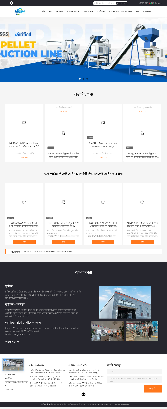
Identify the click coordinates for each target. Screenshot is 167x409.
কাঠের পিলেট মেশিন (36, 365)
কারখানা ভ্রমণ (88, 11)
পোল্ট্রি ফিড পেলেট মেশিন (77, 365)
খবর (137, 11)
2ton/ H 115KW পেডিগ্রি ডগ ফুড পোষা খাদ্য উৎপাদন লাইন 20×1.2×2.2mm (103, 145)
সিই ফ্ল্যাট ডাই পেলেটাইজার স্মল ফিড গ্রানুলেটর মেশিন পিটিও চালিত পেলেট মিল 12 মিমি (47, 371)
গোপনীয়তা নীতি (45, 404)
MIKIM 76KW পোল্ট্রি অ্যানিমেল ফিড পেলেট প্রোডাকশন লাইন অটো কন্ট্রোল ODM (63, 155)
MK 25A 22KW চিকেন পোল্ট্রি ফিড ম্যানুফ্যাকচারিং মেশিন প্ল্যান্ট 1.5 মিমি (24, 145)
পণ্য (50, 11)
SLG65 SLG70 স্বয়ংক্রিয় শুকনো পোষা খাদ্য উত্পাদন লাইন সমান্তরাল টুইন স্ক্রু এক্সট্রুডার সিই (24, 225)
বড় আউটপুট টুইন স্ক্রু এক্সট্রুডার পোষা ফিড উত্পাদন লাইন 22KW (63, 224)
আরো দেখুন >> (12, 341)
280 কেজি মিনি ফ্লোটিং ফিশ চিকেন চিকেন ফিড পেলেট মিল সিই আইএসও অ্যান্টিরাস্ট (86, 378)
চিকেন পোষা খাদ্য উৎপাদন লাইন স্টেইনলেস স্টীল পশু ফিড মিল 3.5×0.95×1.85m (103, 225)
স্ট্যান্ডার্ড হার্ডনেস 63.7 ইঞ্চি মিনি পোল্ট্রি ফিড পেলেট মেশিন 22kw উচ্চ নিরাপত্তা (85, 384)
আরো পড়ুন (24, 157)
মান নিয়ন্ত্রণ (101, 11)
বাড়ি (43, 11)
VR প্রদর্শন (59, 11)
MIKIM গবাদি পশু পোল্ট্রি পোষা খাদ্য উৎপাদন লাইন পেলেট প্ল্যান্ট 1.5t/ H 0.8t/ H (142, 225)
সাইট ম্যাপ (9, 390)
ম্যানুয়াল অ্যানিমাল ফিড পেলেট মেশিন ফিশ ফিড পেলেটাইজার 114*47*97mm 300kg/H (86, 371)
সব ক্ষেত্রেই (147, 11)
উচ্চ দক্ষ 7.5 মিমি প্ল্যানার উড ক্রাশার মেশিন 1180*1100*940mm (48, 252)
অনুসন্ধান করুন (121, 3)
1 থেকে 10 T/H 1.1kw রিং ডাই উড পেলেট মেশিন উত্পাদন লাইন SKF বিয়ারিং (46, 384)
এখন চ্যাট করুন (143, 3)
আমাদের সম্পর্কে (73, 11)
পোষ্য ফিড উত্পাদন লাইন (24, 153)
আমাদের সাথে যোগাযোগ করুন (120, 11)
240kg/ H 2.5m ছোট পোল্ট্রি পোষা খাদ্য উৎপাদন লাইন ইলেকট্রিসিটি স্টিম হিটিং (142, 155)
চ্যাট (24, 242)
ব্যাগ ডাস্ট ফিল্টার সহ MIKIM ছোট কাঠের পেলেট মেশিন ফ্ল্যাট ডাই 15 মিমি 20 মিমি (45, 378)
